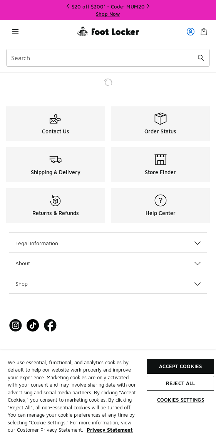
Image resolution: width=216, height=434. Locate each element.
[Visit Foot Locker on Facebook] (50, 325)
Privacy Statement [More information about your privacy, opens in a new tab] (110, 430)
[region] (108, 392)
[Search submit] (201, 57)
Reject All (180, 383)
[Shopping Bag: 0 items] (204, 31)
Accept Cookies (180, 366)
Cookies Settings (180, 400)
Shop (108, 283)
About (108, 263)
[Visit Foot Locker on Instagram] (15, 325)
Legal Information (108, 243)
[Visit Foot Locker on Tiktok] (33, 325)
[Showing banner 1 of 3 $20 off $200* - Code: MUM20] (108, 10)
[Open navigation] (15, 31)
